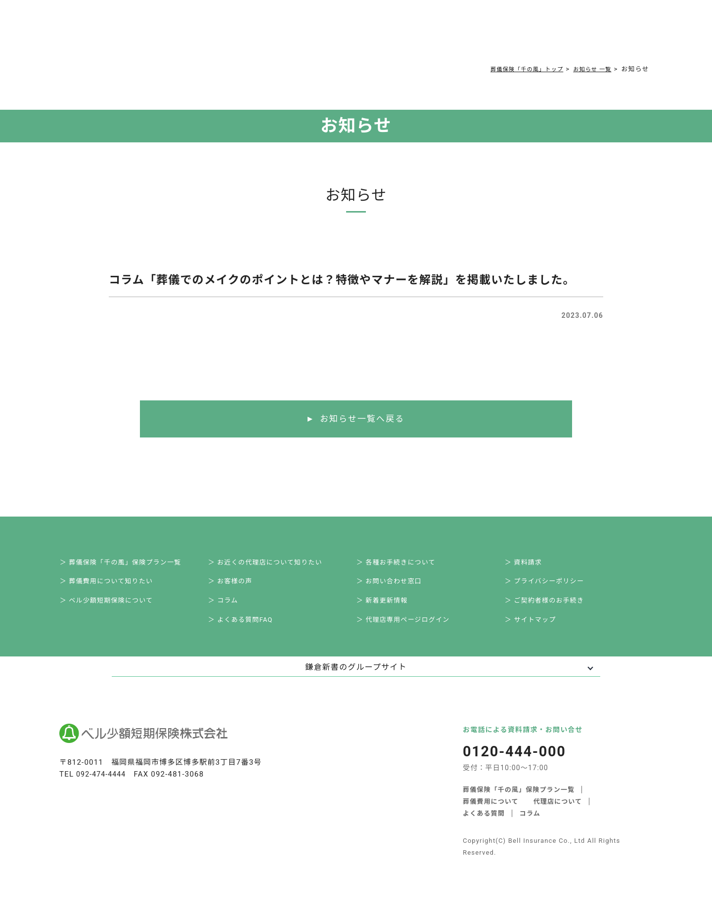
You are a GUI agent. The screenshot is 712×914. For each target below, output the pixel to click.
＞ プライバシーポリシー (552, 586)
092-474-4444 (102, 785)
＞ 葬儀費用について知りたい (115, 586)
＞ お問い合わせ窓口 (396, 586)
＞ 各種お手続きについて (403, 564)
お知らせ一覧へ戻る (362, 419)
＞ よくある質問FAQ (247, 630)
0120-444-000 (507, 37)
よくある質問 (298, 35)
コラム (346, 35)
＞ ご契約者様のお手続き (552, 608)
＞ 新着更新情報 (388, 608)
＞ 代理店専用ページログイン (411, 630)
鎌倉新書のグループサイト (355, 678)
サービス (164, 35)
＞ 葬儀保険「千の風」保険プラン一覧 (130, 564)
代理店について (558, 812)
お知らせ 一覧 (589, 69)
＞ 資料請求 (530, 564)
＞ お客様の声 (237, 586)
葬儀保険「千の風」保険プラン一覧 (519, 800)
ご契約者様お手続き (406, 35)
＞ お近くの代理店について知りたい (274, 564)
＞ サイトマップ (537, 630)
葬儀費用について (230, 35)
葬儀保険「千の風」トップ (515, 69)
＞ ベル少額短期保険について (115, 608)
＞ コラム (229, 608)
